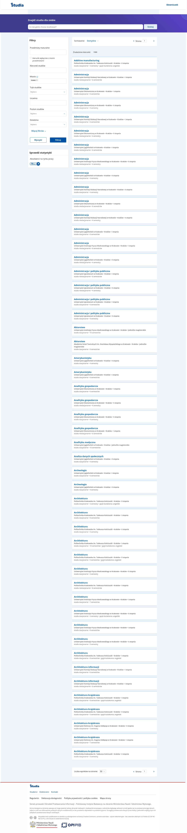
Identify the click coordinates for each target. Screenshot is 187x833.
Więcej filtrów (37, 131)
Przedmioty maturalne (40, 48)
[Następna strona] (154, 41)
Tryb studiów (35, 87)
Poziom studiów (37, 109)
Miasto (33, 76)
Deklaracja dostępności (51, 798)
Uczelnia (33, 98)
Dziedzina (34, 120)
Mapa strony (105, 798)
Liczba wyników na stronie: (86, 771)
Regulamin (34, 798)
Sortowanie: (79, 41)
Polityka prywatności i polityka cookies (81, 798)
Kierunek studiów (37, 65)
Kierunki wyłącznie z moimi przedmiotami (44, 59)
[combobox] (48, 51)
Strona (138, 41)
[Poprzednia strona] (133, 41)
